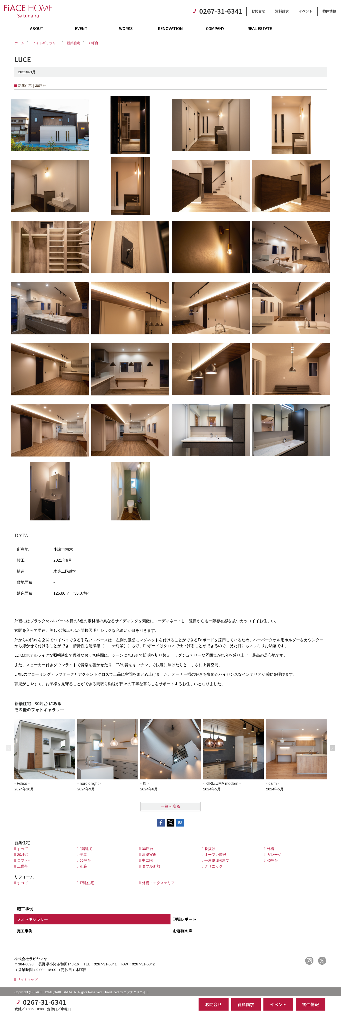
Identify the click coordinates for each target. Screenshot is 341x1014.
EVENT (81, 28)
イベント (305, 11)
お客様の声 (182, 931)
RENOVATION (170, 28)
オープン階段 (215, 854)
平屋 (83, 854)
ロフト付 (24, 860)
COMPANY (215, 28)
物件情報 (329, 11)
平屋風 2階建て (217, 860)
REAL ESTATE (260, 28)
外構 (270, 849)
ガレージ (274, 854)
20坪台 (23, 854)
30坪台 (147, 849)
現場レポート (184, 919)
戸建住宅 (87, 883)
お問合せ (258, 11)
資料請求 (282, 11)
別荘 (83, 866)
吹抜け (209, 849)
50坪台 (85, 860)
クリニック (213, 866)
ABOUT (36, 28)
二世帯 (22, 866)
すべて (22, 849)
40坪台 (272, 860)
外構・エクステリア (158, 883)
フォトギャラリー (32, 919)
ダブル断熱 (151, 866)
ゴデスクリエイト (136, 992)
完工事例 (24, 931)
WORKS (126, 28)
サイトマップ (27, 980)
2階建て (86, 849)
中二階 (147, 860)
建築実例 (149, 854)
